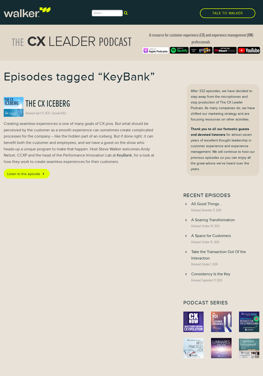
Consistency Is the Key (210, 274)
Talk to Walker (227, 13)
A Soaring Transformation (213, 220)
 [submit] (126, 13)
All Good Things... (206, 204)
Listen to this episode (26, 174)
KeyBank (124, 155)
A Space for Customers (211, 236)
